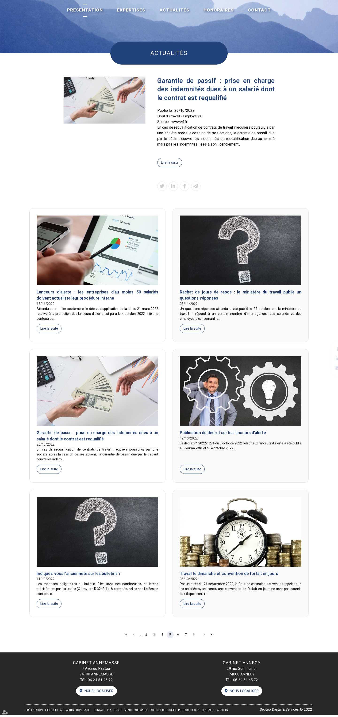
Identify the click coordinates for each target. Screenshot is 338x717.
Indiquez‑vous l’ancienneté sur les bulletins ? (80, 575)
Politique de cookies (163, 712)
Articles (222, 712)
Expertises (131, 10)
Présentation (85, 10)
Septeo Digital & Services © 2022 (284, 711)
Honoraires (219, 10)
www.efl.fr (179, 122)
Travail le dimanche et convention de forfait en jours (230, 575)
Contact (259, 10)
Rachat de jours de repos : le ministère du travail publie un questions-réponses (240, 295)
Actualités (174, 10)
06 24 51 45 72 (100, 681)
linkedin (328, 358)
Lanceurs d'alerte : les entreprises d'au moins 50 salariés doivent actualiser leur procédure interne (97, 295)
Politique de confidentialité (196, 712)
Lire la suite (170, 162)
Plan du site (114, 712)
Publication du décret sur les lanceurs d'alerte (224, 433)
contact (328, 368)
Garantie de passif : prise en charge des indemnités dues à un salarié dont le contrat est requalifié (97, 437)
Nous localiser (99, 693)
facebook (328, 349)
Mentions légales (135, 712)
